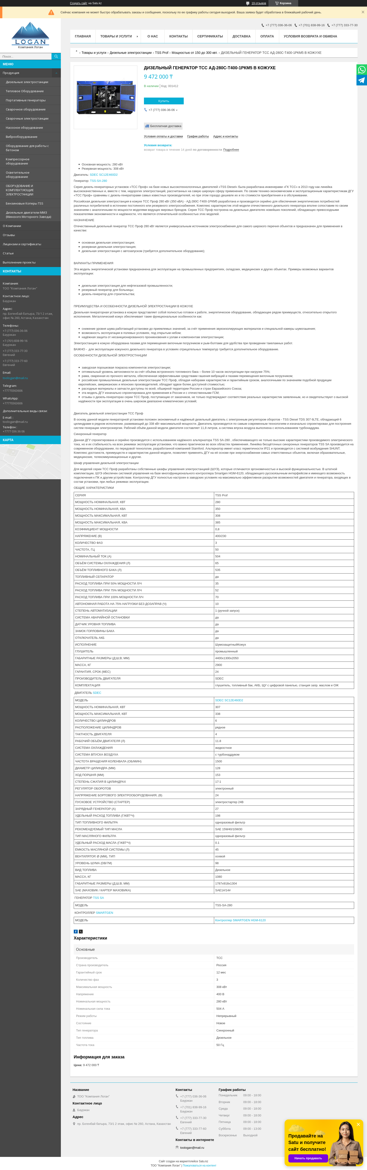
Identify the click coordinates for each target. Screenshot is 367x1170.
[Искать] (56, 56)
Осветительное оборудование (17, 174)
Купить (163, 101)
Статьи (8, 253)
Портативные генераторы (26, 100)
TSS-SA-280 (98, 181)
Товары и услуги (116, 36)
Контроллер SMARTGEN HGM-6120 (240, 920)
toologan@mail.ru (15, 378)
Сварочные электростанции (27, 118)
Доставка (241, 36)
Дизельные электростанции (27, 82)
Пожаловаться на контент (199, 1165)
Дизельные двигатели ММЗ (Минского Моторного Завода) (28, 214)
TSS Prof (161, 53)
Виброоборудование (21, 137)
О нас (152, 36)
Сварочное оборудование (26, 109)
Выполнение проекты (19, 262)
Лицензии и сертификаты (22, 244)
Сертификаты (210, 36)
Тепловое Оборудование (25, 91)
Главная (83, 36)
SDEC (97, 693)
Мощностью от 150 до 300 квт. (195, 53)
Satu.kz (203, 1161)
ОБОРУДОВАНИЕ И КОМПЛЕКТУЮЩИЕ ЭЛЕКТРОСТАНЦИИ (20, 190)
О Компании (12, 226)
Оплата (267, 36)
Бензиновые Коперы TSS (24, 203)
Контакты (178, 36)
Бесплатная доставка (165, 126)
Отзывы (9, 235)
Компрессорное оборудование (17, 161)
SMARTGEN (104, 912)
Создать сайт (78, 3)
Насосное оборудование (24, 127)
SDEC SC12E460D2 (104, 174)
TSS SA (98, 897)
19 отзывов (259, 3)
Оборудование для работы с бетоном (27, 148)
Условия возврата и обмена (310, 36)
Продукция (11, 73)
